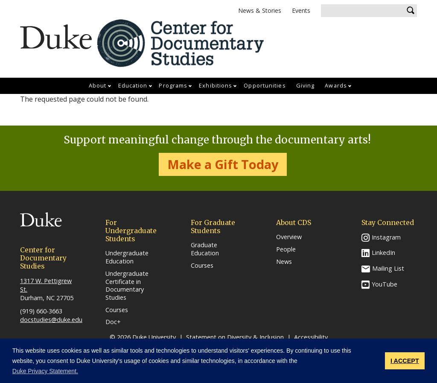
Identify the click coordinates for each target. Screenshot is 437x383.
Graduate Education (205, 249)
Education (133, 85)
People (286, 249)
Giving (305, 85)
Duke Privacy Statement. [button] (45, 371)
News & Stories (259, 10)
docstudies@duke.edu (51, 320)
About (98, 85)
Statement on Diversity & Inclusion (235, 337)
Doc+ (113, 322)
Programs (173, 85)
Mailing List (388, 268)
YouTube (384, 284)
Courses (116, 310)
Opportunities (265, 85)
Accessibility (311, 337)
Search (410, 10)
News (284, 262)
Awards (336, 85)
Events (301, 10)
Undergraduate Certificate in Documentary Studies (127, 285)
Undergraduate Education (127, 257)
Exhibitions (215, 85)
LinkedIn (383, 253)
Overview (289, 237)
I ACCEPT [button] (404, 360)
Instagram (386, 237)
